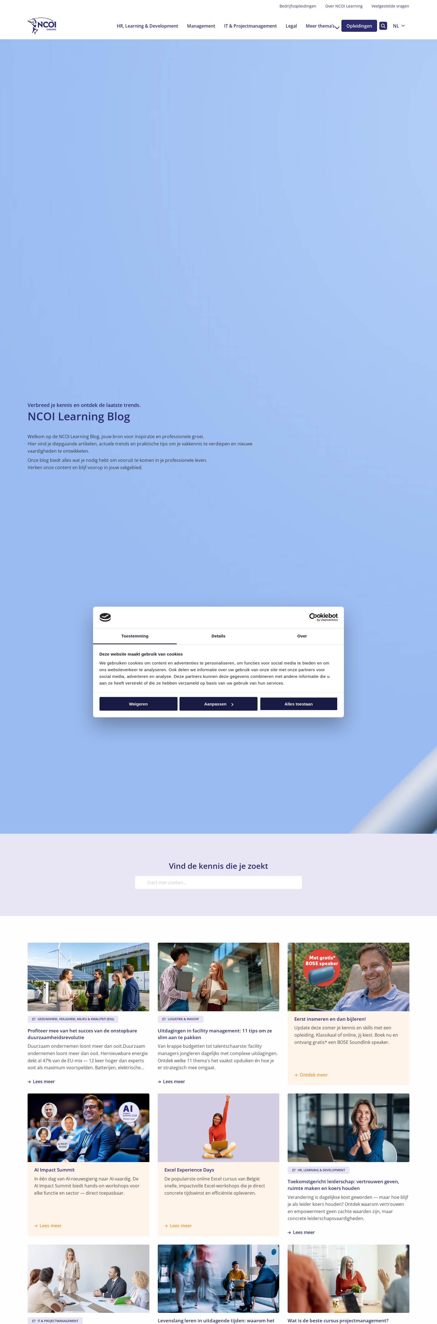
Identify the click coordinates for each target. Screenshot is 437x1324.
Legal (285, 26)
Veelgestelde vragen (390, 6)
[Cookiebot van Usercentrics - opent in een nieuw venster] (313, 617)
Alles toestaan (299, 704)
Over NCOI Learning (344, 6)
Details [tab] (218, 635)
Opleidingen (357, 26)
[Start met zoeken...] (218, 882)
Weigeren (138, 704)
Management (195, 26)
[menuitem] (298, 6)
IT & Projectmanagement (244, 26)
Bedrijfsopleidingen (298, 6)
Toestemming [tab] (135, 635)
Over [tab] (302, 635)
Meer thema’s (317, 26)
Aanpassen (218, 704)
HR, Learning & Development (141, 26)
